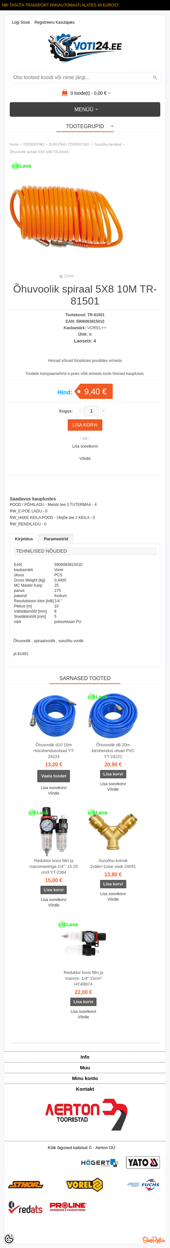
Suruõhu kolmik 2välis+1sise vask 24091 (113, 863)
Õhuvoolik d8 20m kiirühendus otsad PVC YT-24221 (113, 750)
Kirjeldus (24, 538)
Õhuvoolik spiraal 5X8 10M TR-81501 (39, 152)
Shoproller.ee (153, 1240)
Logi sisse (21, 22)
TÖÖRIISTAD (33, 144)
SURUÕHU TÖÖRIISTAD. (69, 144)
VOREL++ (96, 327)
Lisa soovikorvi (85, 446)
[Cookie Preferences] (9, 1239)
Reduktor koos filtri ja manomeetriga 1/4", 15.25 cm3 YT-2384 (53, 866)
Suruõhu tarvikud (108, 144)
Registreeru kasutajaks (54, 22)
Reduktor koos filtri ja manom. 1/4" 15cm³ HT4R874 (83, 978)
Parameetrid (56, 538)
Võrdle (85, 458)
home (14, 144)
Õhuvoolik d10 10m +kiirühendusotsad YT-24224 (53, 750)
